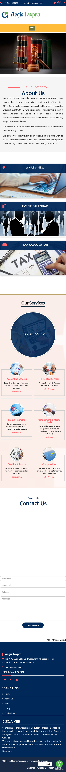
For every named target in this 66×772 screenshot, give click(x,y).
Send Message (33, 625)
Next (62, 57)
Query (7, 708)
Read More (7, 751)
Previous (4, 57)
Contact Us (10, 713)
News (7, 703)
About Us (9, 699)
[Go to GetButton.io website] (59, 769)
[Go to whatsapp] (59, 763)
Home (7, 694)
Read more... (17, 391)
